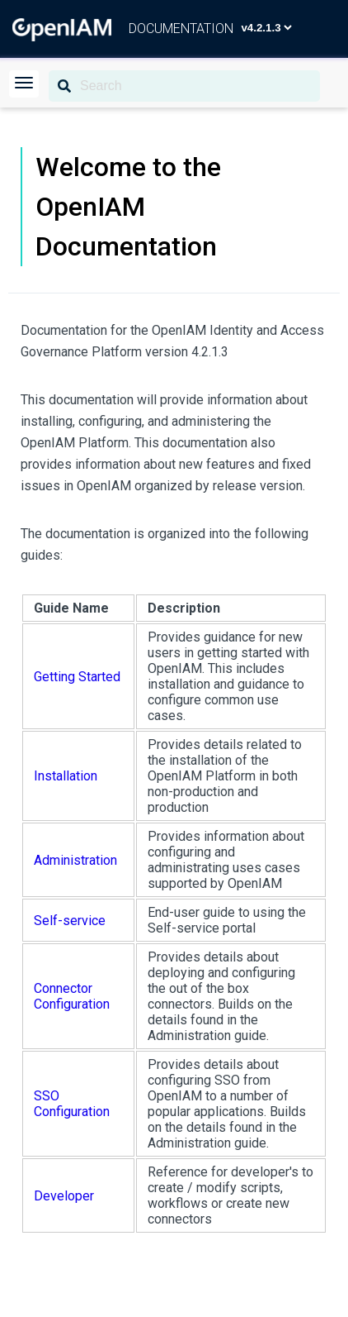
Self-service (70, 920)
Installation (65, 776)
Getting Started (77, 677)
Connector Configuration (72, 996)
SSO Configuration (72, 1103)
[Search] (184, 86)
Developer (64, 1196)
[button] (24, 84)
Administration (75, 860)
